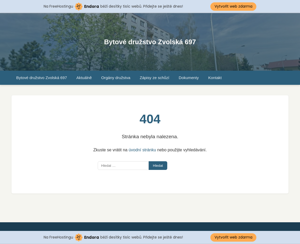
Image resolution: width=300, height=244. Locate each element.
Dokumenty (189, 77)
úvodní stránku (142, 150)
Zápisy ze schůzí (154, 77)
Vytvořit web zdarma (233, 6)
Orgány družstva (115, 77)
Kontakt (215, 77)
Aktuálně (84, 77)
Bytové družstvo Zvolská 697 (150, 42)
